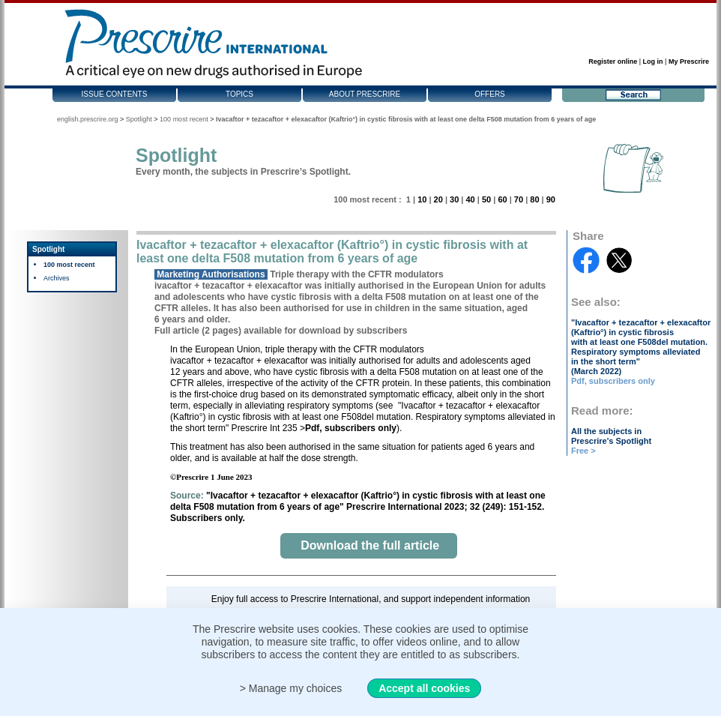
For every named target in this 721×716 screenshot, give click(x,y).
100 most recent (184, 119)
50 (486, 199)
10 (421, 199)
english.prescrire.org (87, 119)
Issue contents (115, 94)
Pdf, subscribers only (613, 380)
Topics (239, 94)
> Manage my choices (291, 688)
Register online (612, 61)
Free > (583, 450)
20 (438, 199)
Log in (653, 61)
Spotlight (139, 119)
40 (469, 199)
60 (502, 199)
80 (534, 199)
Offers (489, 94)
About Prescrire (364, 94)
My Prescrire (689, 61)
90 (550, 199)
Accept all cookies (424, 688)
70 (518, 199)
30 (454, 199)
